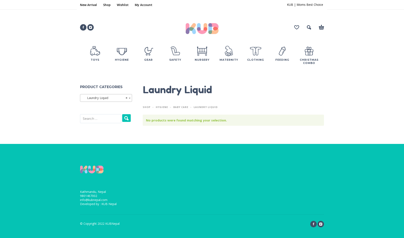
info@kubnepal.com (93, 200)
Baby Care (180, 107)
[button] (309, 27)
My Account (143, 5)
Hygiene (162, 107)
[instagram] (90, 27)
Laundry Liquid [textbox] (105, 97)
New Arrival (88, 5)
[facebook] (83, 27)
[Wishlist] (296, 27)
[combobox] (106, 98)
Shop (107, 5)
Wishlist (123, 5)
